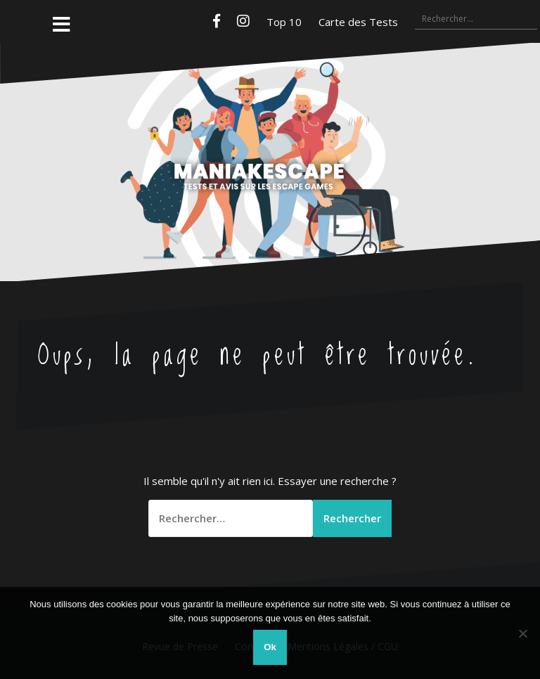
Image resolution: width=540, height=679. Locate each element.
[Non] (522, 633)
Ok (270, 647)
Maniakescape (270, 134)
